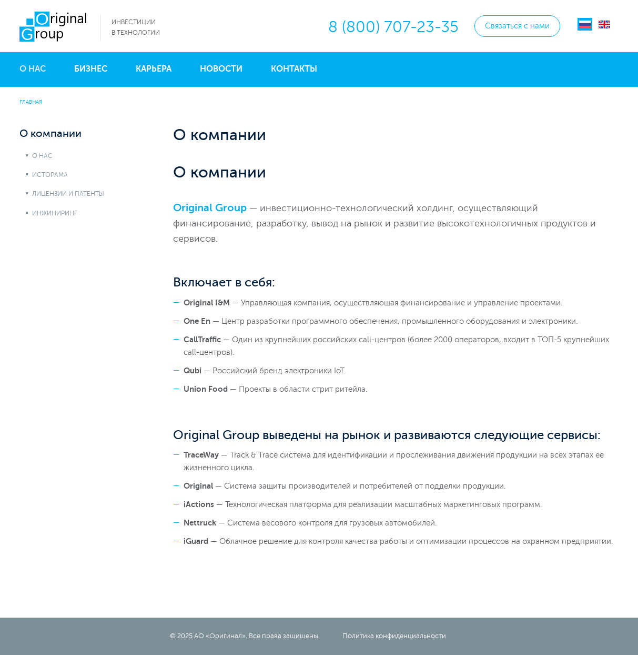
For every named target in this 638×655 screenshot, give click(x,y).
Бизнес (90, 69)
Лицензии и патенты (68, 193)
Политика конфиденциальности (394, 636)
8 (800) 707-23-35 (393, 27)
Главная (30, 102)
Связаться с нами (517, 26)
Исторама (50, 174)
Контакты (294, 69)
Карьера (153, 69)
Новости (221, 69)
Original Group (210, 208)
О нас (32, 69)
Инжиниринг (54, 213)
